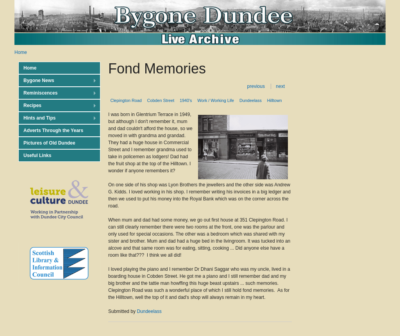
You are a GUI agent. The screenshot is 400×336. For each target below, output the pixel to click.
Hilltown (274, 100)
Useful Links (37, 155)
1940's (186, 100)
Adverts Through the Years (53, 130)
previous (256, 86)
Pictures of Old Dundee (49, 143)
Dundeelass (250, 100)
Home (20, 52)
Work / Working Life (215, 100)
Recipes (57, 106)
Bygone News (57, 81)
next (280, 86)
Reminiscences (57, 93)
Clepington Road (125, 100)
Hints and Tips (57, 118)
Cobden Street (161, 100)
